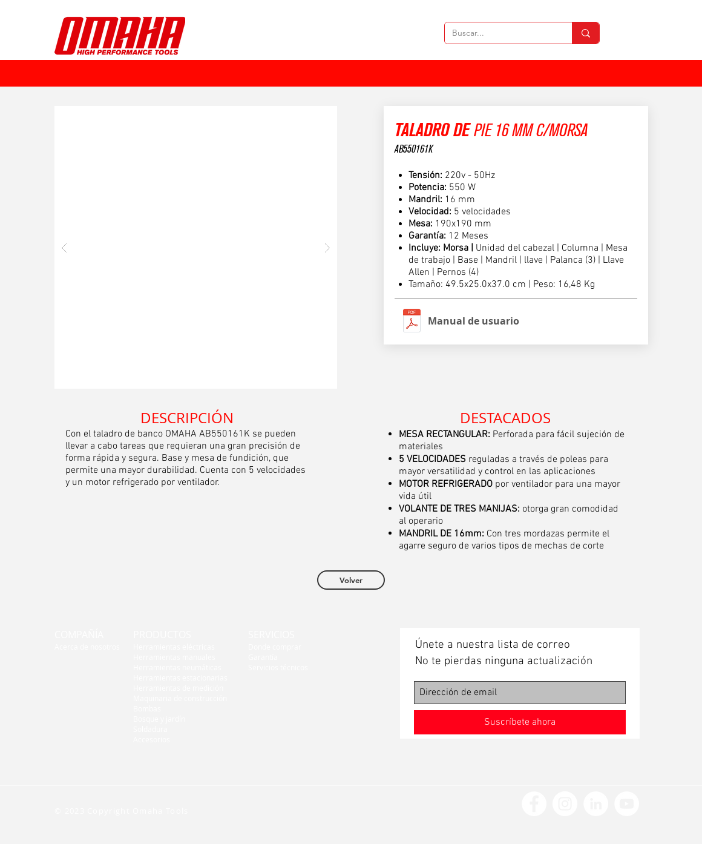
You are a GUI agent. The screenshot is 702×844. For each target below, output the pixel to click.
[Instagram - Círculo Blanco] (565, 803)
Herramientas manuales (174, 657)
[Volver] (351, 580)
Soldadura (150, 729)
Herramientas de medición (178, 688)
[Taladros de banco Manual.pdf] (412, 321)
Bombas (147, 708)
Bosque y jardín (159, 719)
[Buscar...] (499, 33)
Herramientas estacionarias (180, 677)
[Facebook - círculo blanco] (534, 803)
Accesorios (151, 739)
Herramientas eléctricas (174, 646)
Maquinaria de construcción (180, 698)
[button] (195, 247)
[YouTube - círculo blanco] (626, 803)
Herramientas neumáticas (177, 667)
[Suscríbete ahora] (520, 722)
